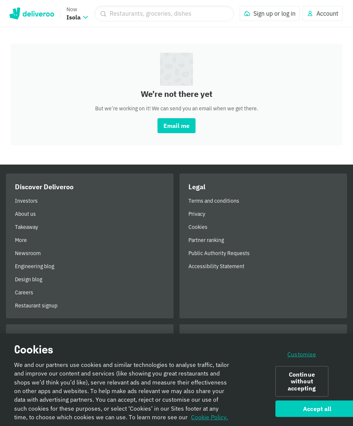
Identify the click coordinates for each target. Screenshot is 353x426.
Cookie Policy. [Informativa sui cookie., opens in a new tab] (209, 419)
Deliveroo (31, 13)
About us (25, 214)
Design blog (28, 279)
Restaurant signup (36, 305)
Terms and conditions (213, 200)
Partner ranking (206, 240)
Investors (26, 200)
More (21, 240)
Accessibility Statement (216, 266)
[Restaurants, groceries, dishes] (164, 13)
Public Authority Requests (219, 253)
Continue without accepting (302, 383)
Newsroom (28, 253)
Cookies (197, 227)
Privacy (196, 214)
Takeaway (26, 227)
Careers (24, 292)
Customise (301, 356)
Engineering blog (34, 266)
